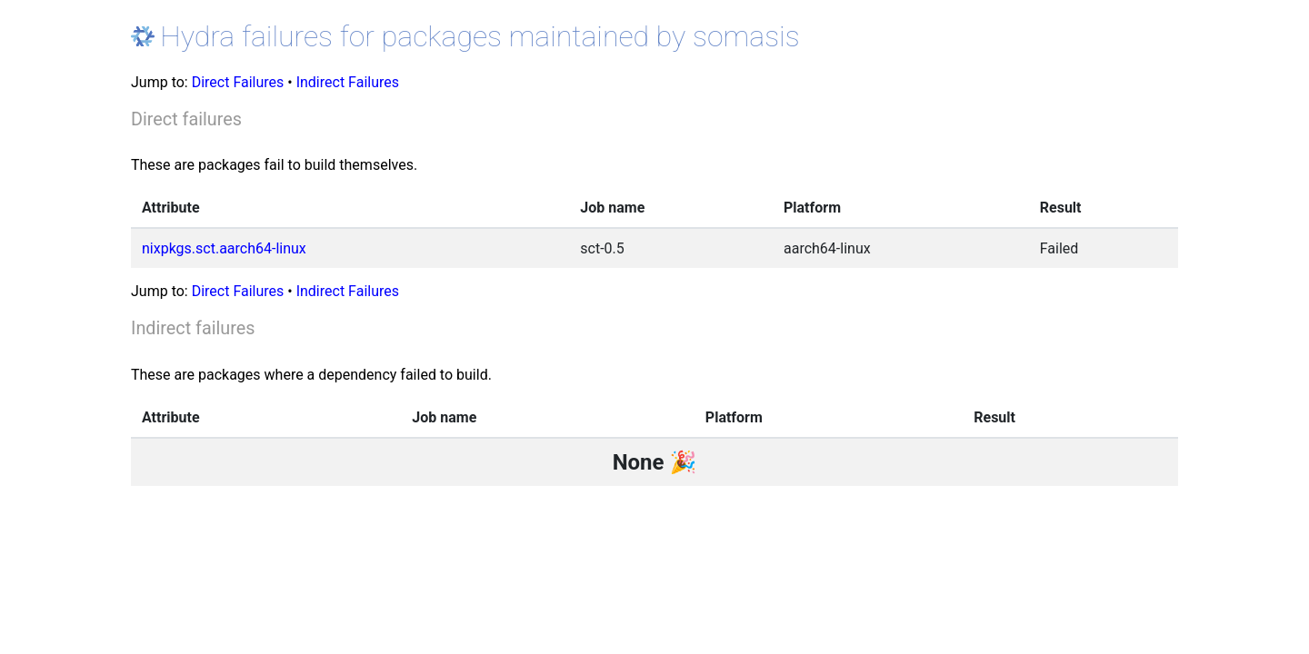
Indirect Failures (347, 82)
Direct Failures (238, 82)
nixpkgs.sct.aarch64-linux (224, 248)
